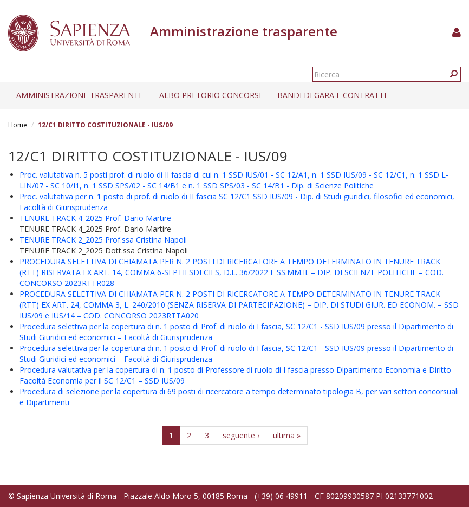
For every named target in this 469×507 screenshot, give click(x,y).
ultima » (287, 435)
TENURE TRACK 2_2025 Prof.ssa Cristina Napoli (103, 240)
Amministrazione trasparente (79, 95)
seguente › (241, 435)
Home (17, 124)
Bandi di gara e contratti (331, 95)
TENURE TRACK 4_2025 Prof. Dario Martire (95, 218)
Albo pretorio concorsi (210, 95)
